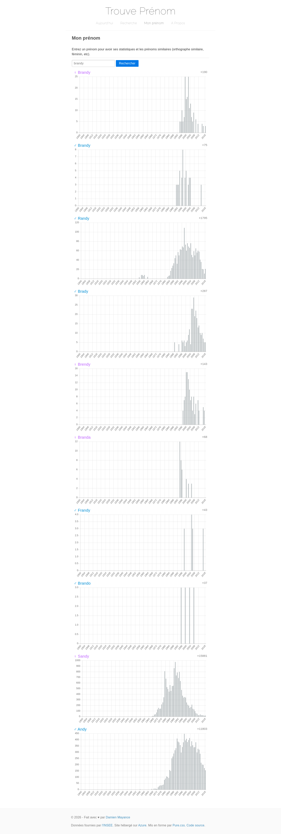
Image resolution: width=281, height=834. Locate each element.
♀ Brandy (82, 72)
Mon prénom (154, 23)
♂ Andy (80, 729)
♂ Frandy (82, 510)
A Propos (178, 23)
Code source (195, 825)
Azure (142, 825)
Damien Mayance (118, 817)
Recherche (128, 23)
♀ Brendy (82, 364)
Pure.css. (179, 825)
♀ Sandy (81, 656)
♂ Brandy (82, 145)
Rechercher (127, 63)
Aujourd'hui (104, 23)
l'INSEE (107, 825)
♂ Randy (81, 218)
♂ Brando (82, 583)
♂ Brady (81, 291)
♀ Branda (82, 437)
